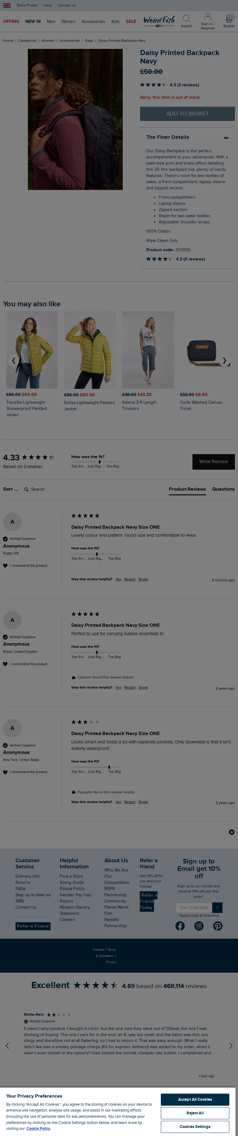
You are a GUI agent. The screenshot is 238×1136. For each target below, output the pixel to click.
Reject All (195, 1113)
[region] (118, 1111)
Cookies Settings (195, 1126)
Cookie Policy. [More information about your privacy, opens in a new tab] (38, 1128)
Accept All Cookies (195, 1099)
